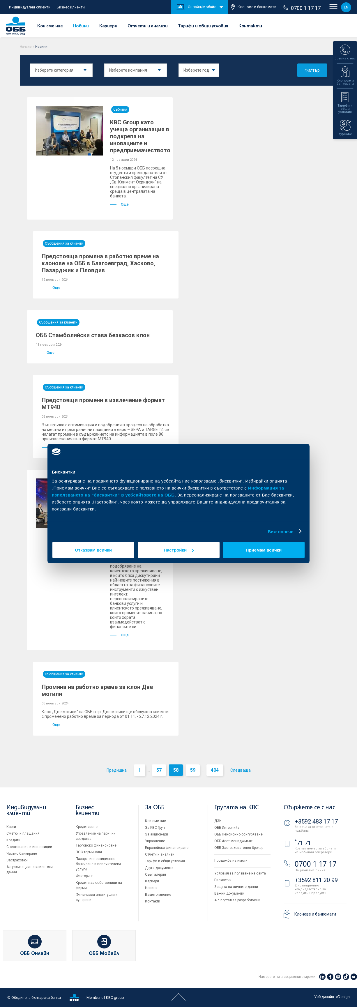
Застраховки (17, 860)
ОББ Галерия (155, 874)
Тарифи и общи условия (203, 26)
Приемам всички (264, 549)
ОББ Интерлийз (226, 828)
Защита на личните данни (236, 887)
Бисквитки (222, 880)
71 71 (303, 843)
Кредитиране (87, 827)
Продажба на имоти (231, 860)
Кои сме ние (50, 26)
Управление (155, 841)
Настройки (179, 549)
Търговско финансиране (96, 845)
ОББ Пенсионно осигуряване (238, 834)
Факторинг (84, 876)
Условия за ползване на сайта (240, 873)
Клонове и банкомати (253, 7)
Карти (11, 827)
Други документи (159, 868)
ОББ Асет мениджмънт (233, 841)
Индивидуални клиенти (29, 7)
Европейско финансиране (166, 848)
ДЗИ (218, 821)
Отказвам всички (93, 549)
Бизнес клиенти (71, 7)
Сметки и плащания (23, 833)
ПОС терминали (89, 852)
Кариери (108, 26)
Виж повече (280, 531)
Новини (81, 26)
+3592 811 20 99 (316, 880)
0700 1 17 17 (302, 8)
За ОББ (155, 807)
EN (346, 7)
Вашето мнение (158, 895)
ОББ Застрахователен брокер (238, 848)
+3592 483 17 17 (316, 821)
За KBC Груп (155, 828)
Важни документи (229, 893)
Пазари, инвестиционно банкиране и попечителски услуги (98, 864)
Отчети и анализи (148, 26)
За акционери (156, 834)
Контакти (250, 26)
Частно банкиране (21, 853)
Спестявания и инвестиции (29, 847)
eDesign (343, 996)
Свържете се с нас (309, 807)
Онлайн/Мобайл (196, 7)
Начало (26, 47)
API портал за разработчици (237, 900)
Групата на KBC (236, 807)
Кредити (13, 840)
